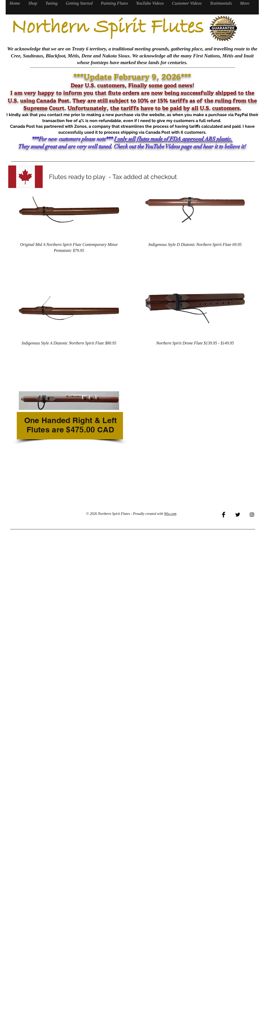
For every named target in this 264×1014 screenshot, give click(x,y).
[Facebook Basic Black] (223, 514)
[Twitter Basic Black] (238, 514)
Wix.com (170, 514)
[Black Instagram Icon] (252, 514)
